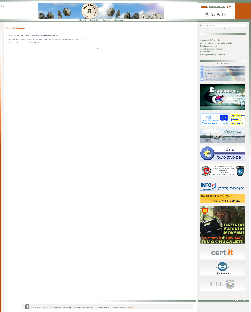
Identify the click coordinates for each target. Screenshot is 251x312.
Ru (2, 6)
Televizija (82, 20)
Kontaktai (118, 20)
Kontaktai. (129, 307)
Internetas (94, 20)
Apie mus (106, 20)
